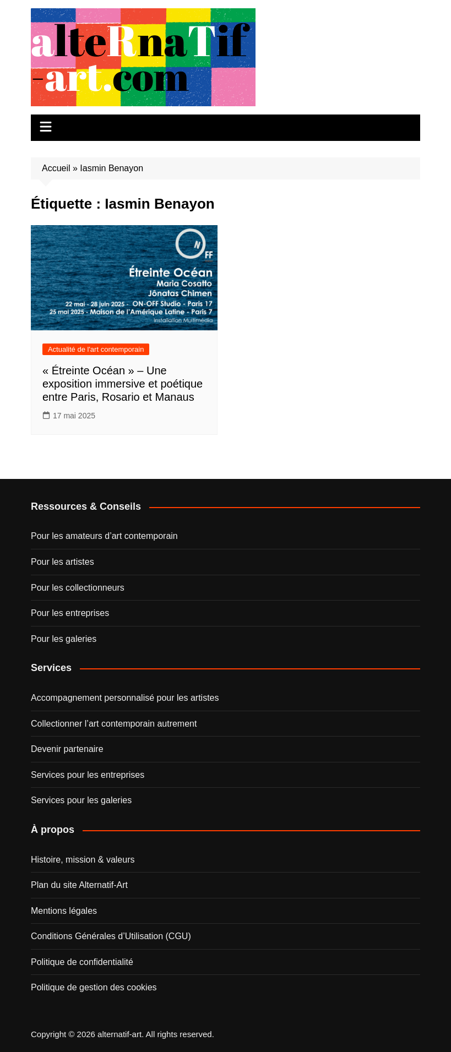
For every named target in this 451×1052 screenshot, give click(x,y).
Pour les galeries (63, 639)
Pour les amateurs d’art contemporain (104, 536)
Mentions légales (64, 910)
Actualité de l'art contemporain (96, 349)
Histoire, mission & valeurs (83, 859)
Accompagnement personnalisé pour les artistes (125, 697)
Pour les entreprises (70, 613)
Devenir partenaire (67, 749)
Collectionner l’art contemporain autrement (114, 723)
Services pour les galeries (81, 800)
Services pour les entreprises (87, 775)
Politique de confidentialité (82, 962)
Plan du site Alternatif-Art (79, 885)
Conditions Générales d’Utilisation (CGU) (111, 936)
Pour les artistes (62, 561)
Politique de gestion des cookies (94, 987)
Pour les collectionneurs (77, 587)
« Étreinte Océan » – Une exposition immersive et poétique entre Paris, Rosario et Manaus (122, 383)
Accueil (56, 168)
